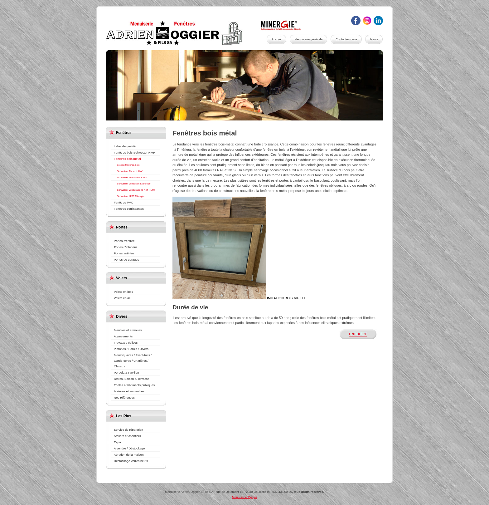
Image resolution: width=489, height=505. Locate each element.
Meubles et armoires (128, 330)
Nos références (124, 397)
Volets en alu (123, 298)
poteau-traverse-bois (128, 165)
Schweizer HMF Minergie (130, 196)
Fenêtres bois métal (127, 158)
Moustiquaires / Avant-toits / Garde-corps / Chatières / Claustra (133, 360)
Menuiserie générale (308, 39)
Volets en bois (123, 291)
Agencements (123, 336)
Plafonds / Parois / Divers (131, 349)
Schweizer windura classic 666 (134, 183)
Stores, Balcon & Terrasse (131, 378)
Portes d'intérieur (125, 247)
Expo (117, 442)
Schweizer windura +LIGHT (132, 177)
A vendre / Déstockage (129, 448)
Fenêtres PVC (123, 202)
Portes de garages (126, 259)
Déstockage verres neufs (131, 461)
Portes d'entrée (124, 241)
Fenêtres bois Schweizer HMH (134, 152)
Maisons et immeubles (129, 391)
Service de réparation (128, 429)
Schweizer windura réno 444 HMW (136, 190)
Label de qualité (125, 146)
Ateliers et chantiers (127, 436)
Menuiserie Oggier (181, 33)
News (374, 39)
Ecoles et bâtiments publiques (134, 385)
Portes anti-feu (124, 253)
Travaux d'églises (126, 342)
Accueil (277, 39)
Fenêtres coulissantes (129, 208)
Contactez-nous (346, 39)
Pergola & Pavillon (126, 372)
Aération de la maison (129, 454)
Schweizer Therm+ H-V (130, 171)
